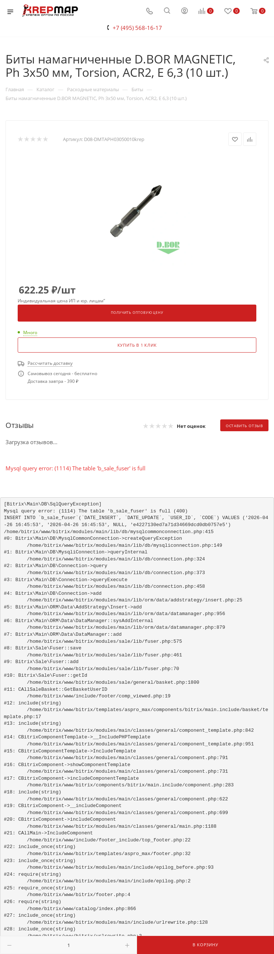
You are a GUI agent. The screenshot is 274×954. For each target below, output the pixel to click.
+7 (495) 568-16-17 (137, 27)
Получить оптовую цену (137, 312)
